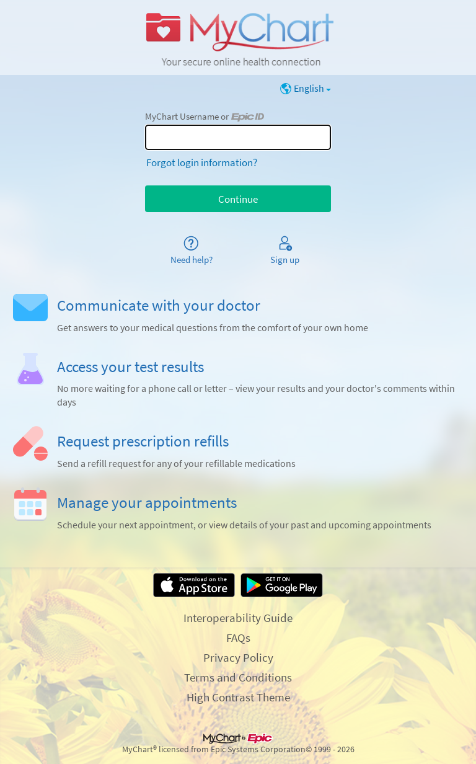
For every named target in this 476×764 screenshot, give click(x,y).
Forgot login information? (201, 162)
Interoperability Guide (238, 617)
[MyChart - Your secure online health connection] (238, 38)
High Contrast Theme (238, 697)
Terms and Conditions (238, 677)
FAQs (238, 637)
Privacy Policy (238, 657)
